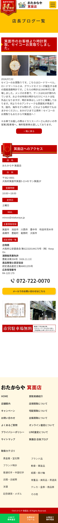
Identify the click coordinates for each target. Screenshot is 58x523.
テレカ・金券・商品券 (42, 487)
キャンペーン (8, 410)
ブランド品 (37, 458)
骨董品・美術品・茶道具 (44, 480)
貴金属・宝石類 (11, 458)
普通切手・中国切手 (13, 472)
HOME (4, 396)
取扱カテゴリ (8, 450)
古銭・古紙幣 (10, 479)
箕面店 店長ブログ (38, 439)
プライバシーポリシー (12, 432)
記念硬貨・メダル (12, 493)
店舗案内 (6, 403)
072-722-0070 (33, 280)
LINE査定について (38, 432)
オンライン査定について (42, 425)
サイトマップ (8, 439)
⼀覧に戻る (29, 131)
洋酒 (5, 486)
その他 (34, 494)
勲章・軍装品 (38, 465)
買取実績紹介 (36, 396)
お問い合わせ (8, 417)
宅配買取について (38, 410)
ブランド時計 (10, 465)
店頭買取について (38, 403)
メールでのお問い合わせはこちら (29, 291)
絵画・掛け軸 (38, 472)
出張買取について (38, 417)
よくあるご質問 (9, 425)
